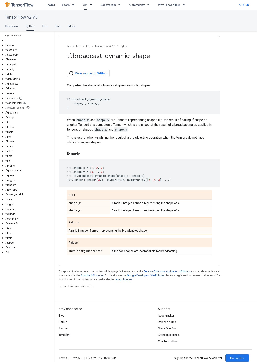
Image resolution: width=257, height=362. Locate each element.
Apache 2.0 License (92, 275)
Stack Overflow (167, 328)
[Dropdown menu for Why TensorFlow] (185, 5)
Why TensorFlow (169, 5)
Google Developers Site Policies (145, 275)
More (72, 26)
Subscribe (237, 358)
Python (124, 46)
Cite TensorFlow (168, 341)
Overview (11, 26)
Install (51, 5)
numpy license (123, 279)
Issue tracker (166, 315)
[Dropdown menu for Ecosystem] (120, 5)
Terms (63, 358)
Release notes (167, 322)
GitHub (244, 5)
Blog (61, 315)
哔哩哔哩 (64, 334)
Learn (66, 5)
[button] (26, 40)
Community (137, 5)
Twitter (63, 328)
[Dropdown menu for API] (92, 5)
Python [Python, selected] (30, 26)
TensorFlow (74, 46)
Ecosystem (108, 5)
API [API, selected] (85, 5)
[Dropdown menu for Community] (149, 5)
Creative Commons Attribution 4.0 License (168, 271)
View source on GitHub (87, 73)
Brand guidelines (168, 334)
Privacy (75, 358)
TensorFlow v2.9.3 (21, 17)
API (88, 46)
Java (58, 26)
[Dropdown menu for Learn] (74, 5)
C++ (45, 26)
